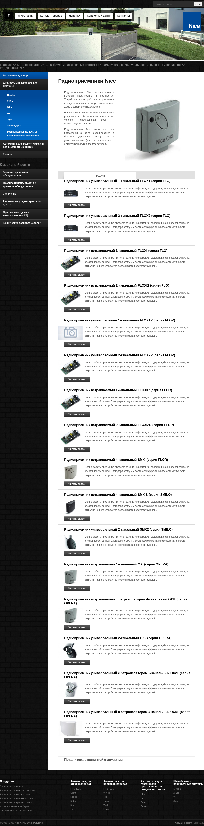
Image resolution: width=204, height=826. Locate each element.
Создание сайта (183, 823)
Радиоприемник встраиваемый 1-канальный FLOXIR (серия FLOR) (118, 390)
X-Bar (10, 101)
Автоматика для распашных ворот (18, 790)
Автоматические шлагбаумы (14, 806)
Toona (106, 801)
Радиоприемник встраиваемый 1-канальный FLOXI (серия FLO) (115, 250)
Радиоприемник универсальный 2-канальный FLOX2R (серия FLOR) (119, 355)
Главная (6, 64)
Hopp (106, 809)
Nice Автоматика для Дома (29, 823)
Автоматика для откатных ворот (16, 794)
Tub (72, 809)
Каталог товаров (28, 64)
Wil (8, 113)
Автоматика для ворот (11, 786)
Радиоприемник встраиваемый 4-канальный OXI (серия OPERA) (116, 564)
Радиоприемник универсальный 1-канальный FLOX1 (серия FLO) (117, 181)
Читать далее (76, 205)
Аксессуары (14, 125)
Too (105, 797)
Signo (10, 119)
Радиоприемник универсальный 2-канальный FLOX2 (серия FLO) (117, 216)
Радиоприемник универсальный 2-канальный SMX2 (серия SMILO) (118, 529)
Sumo (144, 806)
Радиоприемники (12, 68)
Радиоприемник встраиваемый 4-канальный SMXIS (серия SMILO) (118, 494)
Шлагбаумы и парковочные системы (71, 64)
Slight (73, 793)
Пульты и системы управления (16, 810)
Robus (73, 797)
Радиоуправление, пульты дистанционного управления (141, 64)
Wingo (106, 793)
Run (72, 805)
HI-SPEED (75, 788)
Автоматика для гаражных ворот (17, 798)
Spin (143, 798)
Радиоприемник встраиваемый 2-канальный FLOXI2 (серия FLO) (116, 285)
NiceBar (11, 95)
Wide (9, 107)
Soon (143, 802)
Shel (143, 794)
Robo (73, 801)
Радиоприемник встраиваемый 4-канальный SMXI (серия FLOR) (116, 460)
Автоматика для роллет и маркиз (17, 802)
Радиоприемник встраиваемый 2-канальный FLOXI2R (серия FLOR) (119, 425)
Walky (106, 805)
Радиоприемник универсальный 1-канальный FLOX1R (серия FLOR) (119, 320)
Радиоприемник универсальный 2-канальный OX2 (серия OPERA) (118, 638)
